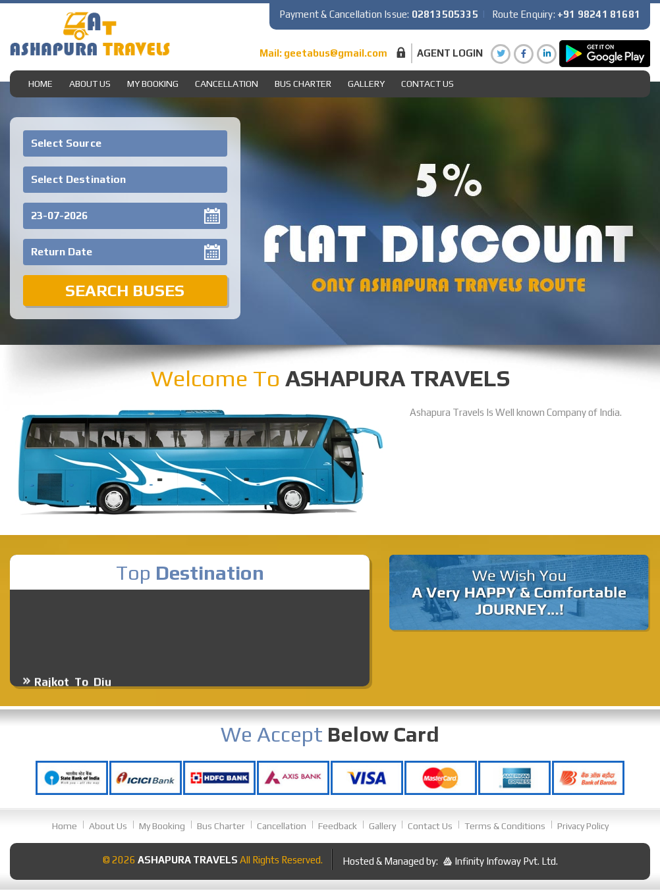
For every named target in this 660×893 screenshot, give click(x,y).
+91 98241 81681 (598, 14)
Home (40, 83)
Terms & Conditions (504, 826)
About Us (90, 83)
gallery (366, 83)
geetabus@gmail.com (335, 53)
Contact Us (427, 83)
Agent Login (450, 53)
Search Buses (124, 290)
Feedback (337, 826)
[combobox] (125, 143)
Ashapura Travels (188, 859)
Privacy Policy (583, 826)
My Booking (153, 83)
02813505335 (445, 14)
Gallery (382, 826)
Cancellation (226, 83)
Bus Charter (303, 83)
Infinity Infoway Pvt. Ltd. (506, 861)
